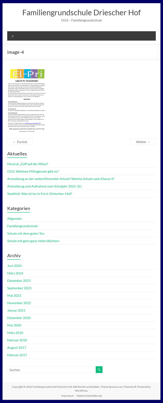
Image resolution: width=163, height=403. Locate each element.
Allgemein (14, 218)
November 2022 (19, 303)
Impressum (67, 395)
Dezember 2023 (19, 280)
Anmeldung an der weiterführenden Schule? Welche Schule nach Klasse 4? (60, 179)
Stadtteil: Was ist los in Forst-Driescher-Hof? (39, 194)
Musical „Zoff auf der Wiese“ (27, 164)
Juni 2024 (14, 266)
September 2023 (19, 288)
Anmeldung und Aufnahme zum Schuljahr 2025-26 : (44, 186)
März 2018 (15, 333)
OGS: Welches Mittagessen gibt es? (33, 171)
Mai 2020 (14, 325)
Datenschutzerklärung (89, 395)
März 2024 (15, 273)
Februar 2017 (17, 355)
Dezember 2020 (19, 318)
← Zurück (20, 142)
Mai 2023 (14, 295)
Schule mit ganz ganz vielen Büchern (33, 241)
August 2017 (16, 347)
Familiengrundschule (22, 226)
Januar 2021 (16, 310)
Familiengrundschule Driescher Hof (81, 12)
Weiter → (143, 142)
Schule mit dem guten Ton (25, 233)
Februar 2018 (17, 340)
